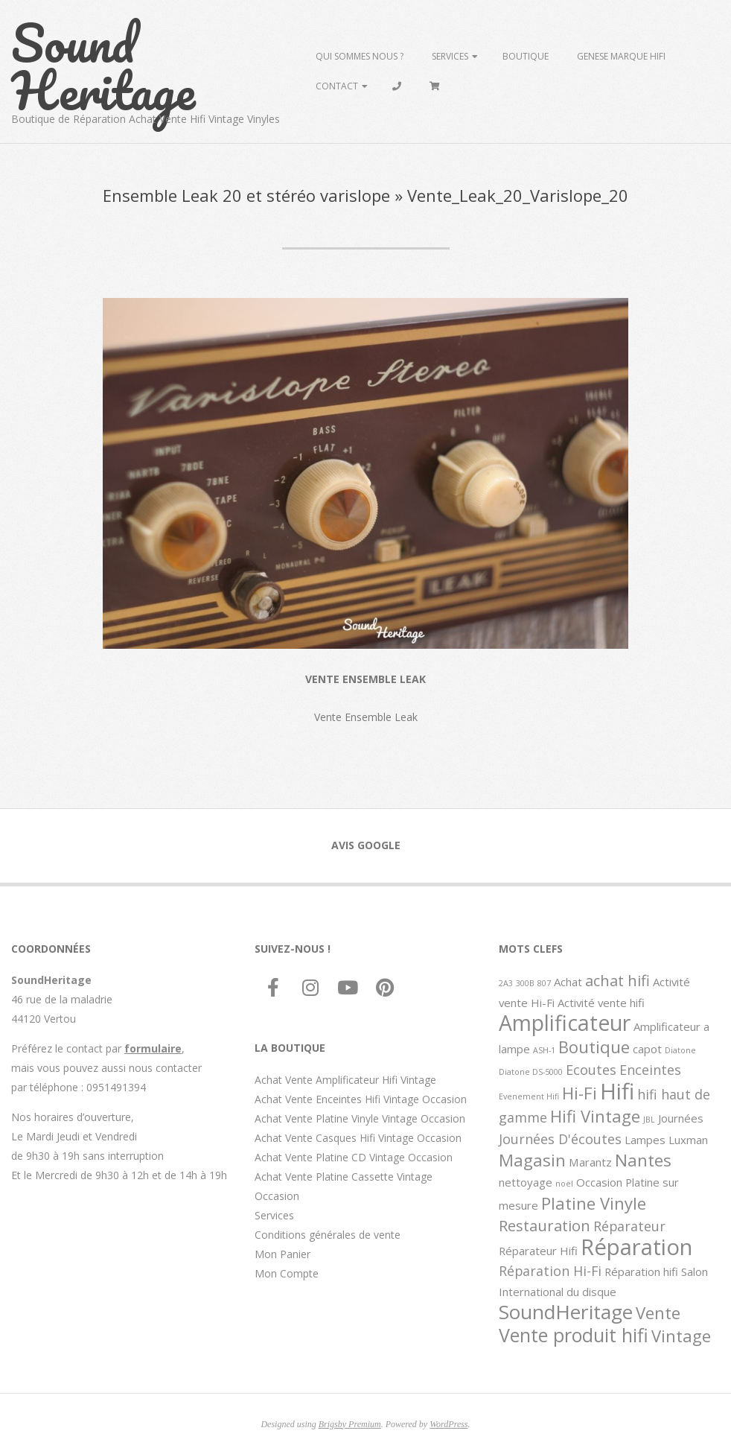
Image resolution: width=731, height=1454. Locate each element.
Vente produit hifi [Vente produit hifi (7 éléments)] (573, 1334)
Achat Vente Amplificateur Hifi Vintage (345, 1080)
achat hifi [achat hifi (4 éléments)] (617, 980)
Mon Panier (282, 1254)
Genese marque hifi (621, 56)
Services (450, 56)
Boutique (525, 56)
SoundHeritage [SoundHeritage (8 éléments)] (566, 1311)
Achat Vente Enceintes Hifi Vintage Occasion (361, 1099)
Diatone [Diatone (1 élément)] (680, 1050)
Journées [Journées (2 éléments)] (680, 1118)
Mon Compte (287, 1273)
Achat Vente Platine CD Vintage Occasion (354, 1157)
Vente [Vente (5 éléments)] (658, 1312)
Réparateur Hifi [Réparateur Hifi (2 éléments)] (538, 1250)
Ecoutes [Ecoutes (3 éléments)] (591, 1070)
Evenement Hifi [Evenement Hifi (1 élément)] (529, 1096)
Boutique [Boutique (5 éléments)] (594, 1046)
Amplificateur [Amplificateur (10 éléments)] (565, 1023)
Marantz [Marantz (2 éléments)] (590, 1162)
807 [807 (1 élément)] (544, 983)
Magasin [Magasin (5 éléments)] (532, 1160)
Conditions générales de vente (327, 1235)
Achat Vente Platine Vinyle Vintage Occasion (360, 1118)
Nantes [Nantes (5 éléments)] (643, 1160)
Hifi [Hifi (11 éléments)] (617, 1091)
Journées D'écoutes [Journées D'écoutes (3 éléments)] (560, 1139)
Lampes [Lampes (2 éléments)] (645, 1139)
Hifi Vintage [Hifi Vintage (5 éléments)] (595, 1116)
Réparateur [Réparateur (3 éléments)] (629, 1226)
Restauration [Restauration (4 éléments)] (544, 1225)
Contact (337, 86)
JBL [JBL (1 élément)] (649, 1119)
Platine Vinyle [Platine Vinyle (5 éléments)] (593, 1203)
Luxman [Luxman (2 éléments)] (688, 1139)
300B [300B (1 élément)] (525, 983)
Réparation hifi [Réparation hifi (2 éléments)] (641, 1271)
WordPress (448, 1424)
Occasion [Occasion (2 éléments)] (599, 1182)
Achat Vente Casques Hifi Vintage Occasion (358, 1138)
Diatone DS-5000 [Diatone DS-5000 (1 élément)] (531, 1072)
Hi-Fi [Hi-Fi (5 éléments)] (579, 1093)
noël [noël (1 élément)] (564, 1183)
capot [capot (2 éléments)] (647, 1048)
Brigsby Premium (350, 1424)
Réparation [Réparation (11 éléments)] (636, 1247)
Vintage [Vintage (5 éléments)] (681, 1335)
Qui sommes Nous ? (359, 56)
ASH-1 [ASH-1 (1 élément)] (544, 1050)
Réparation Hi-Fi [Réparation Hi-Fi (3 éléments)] (550, 1271)
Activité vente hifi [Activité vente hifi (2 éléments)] (601, 1002)
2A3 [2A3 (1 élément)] (506, 983)
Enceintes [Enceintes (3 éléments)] (650, 1070)
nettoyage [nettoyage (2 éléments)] (525, 1182)
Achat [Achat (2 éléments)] (568, 981)
